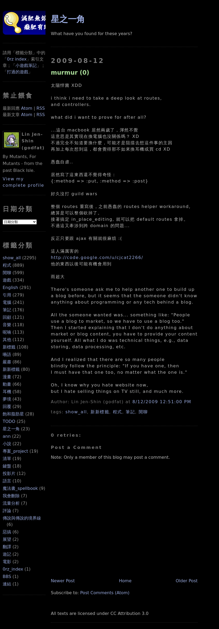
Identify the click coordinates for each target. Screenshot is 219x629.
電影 (7, 561)
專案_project (15, 451)
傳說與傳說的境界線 (22, 518)
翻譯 (7, 546)
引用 (7, 295)
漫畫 (7, 376)
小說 (7, 443)
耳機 (7, 391)
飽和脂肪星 (13, 413)
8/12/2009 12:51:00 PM (162, 401)
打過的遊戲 (17, 71)
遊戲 (7, 280)
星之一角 (11, 428)
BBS (7, 576)
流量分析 (11, 503)
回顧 (7, 317)
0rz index (17, 59)
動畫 (7, 384)
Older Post (186, 580)
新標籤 (9, 347)
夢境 (7, 399)
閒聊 (7, 272)
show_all (12, 257)
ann (7, 436)
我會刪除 (11, 495)
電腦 (7, 302)
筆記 (7, 309)
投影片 (9, 473)
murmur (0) (70, 72)
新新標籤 (11, 369)
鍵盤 (7, 466)
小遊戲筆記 (26, 65)
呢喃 (7, 332)
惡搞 (7, 531)
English (10, 287)
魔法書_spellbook (20, 488)
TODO (9, 421)
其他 (7, 339)
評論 (7, 510)
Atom (26, 108)
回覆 (7, 406)
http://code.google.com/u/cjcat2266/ (97, 257)
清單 (7, 458)
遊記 (7, 554)
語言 (7, 480)
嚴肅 (7, 361)
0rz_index (13, 569)
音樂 (7, 324)
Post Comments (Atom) (104, 592)
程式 (7, 265)
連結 (7, 583)
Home (125, 580)
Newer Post (63, 580)
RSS (40, 108)
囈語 (7, 354)
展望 (7, 539)
